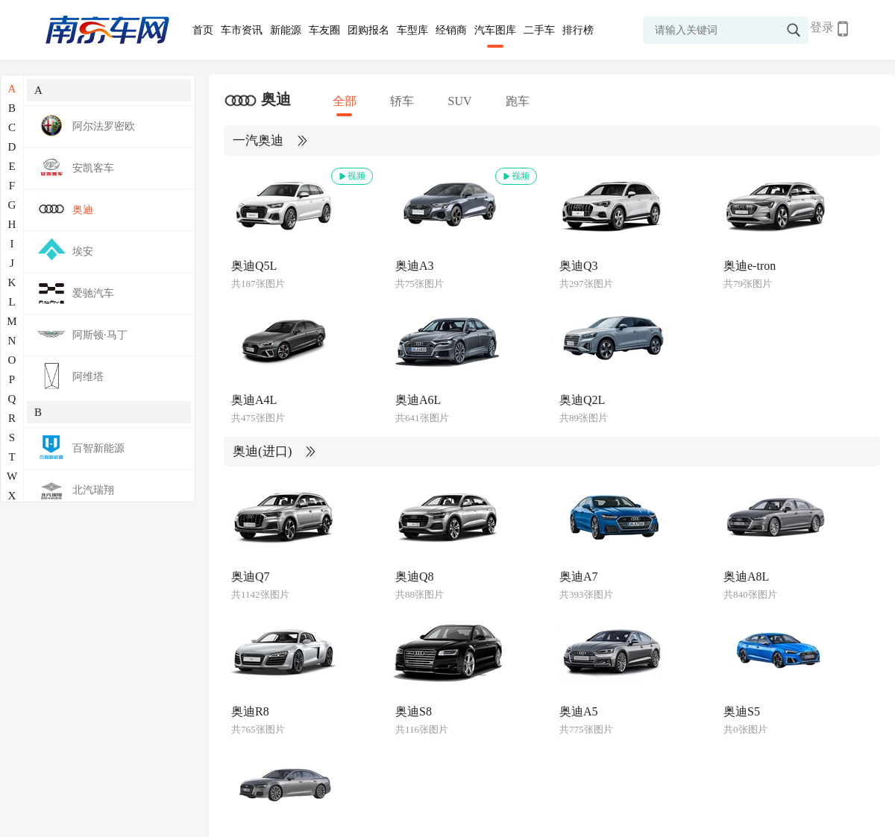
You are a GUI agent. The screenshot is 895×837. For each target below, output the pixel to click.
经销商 (451, 30)
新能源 (285, 30)
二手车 (539, 30)
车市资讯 (242, 30)
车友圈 (324, 30)
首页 (202, 30)
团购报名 (368, 30)
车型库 (412, 30)
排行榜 (578, 30)
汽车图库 (495, 30)
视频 (350, 176)
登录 (822, 27)
